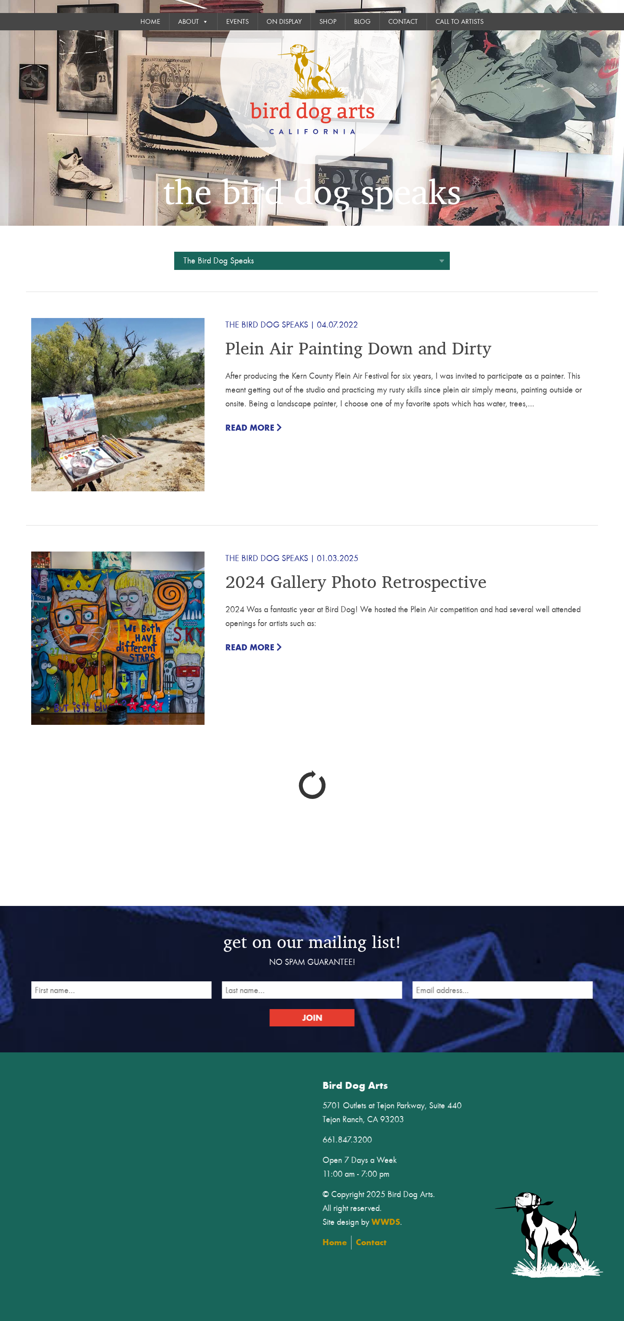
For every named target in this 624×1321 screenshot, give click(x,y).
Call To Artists (460, 22)
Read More (253, 428)
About (193, 22)
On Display (284, 22)
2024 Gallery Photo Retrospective (356, 581)
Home (150, 22)
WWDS (392, 1220)
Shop (327, 22)
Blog (362, 22)
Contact (403, 22)
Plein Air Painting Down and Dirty (358, 347)
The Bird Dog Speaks (266, 325)
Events (237, 22)
